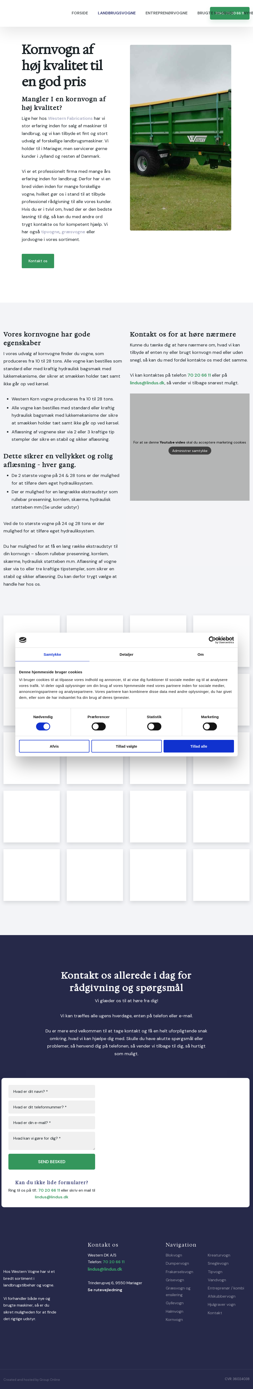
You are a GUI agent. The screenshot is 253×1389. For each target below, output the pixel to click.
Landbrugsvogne (117, 13)
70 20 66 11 (199, 375)
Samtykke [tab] (52, 654)
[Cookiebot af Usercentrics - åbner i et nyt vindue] (212, 640)
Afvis (54, 746)
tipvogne (50, 232)
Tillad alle (198, 746)
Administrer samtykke (190, 450)
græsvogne (73, 232)
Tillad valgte (126, 746)
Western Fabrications (70, 118)
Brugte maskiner (215, 13)
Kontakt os (37, 261)
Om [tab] (200, 654)
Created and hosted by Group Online (31, 1380)
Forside (80, 13)
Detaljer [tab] (126, 654)
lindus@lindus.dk (147, 383)
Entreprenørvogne (167, 13)
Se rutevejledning (105, 1289)
